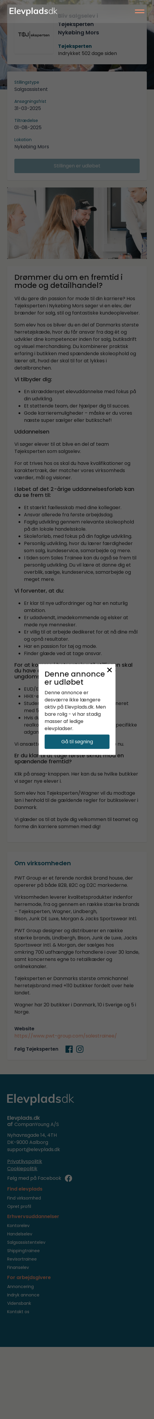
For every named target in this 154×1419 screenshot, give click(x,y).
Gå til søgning (77, 741)
